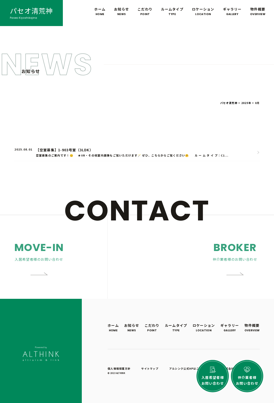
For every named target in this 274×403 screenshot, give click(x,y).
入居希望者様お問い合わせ (212, 380)
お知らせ (121, 11)
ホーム (99, 11)
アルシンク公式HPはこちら (187, 368)
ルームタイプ (172, 11)
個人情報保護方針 (119, 368)
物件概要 (257, 11)
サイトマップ (149, 368)
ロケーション (203, 11)
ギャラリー (232, 11)
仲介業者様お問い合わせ (247, 380)
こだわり (145, 11)
